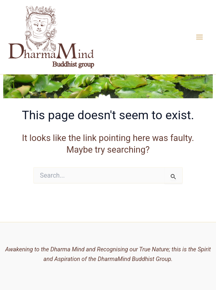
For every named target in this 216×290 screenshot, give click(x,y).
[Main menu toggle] (199, 37)
